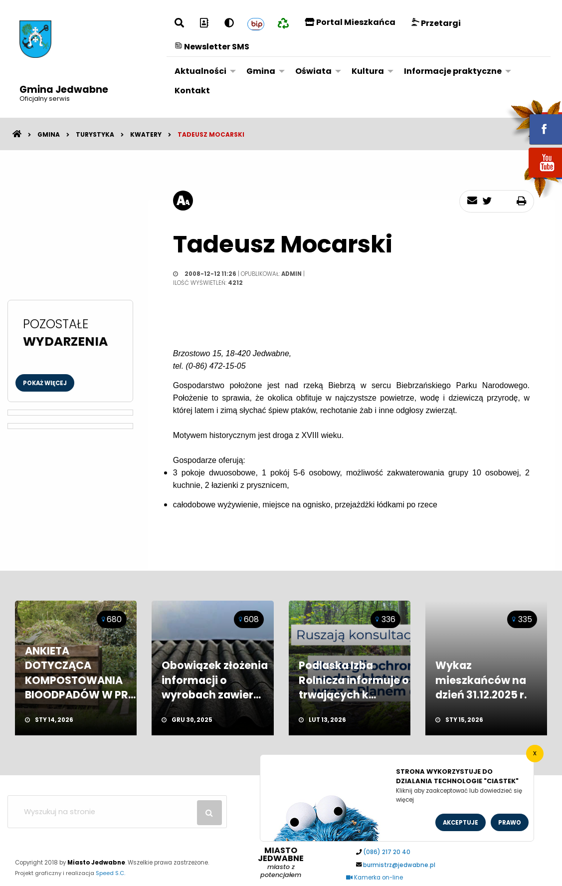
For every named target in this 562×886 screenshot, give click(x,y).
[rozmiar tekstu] (183, 201)
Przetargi (436, 23)
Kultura (368, 71)
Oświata (313, 71)
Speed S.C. (110, 873)
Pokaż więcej (45, 383)
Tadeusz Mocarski (211, 134)
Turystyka (95, 134)
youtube (533, 178)
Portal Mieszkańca (350, 22)
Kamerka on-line (374, 878)
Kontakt (192, 90)
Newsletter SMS (212, 46)
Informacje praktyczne (453, 71)
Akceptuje (460, 823)
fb (533, 122)
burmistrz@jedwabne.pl (399, 865)
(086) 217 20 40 (386, 852)
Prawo (509, 823)
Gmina (260, 71)
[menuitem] (202, 71)
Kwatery (146, 134)
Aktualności (200, 71)
